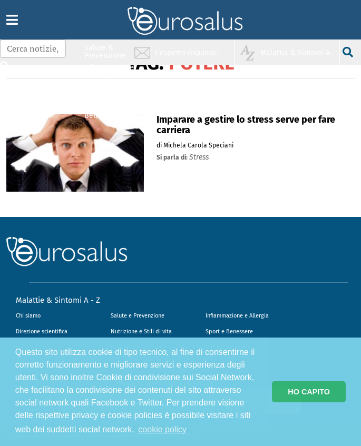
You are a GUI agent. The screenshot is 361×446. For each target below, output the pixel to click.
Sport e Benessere (229, 331)
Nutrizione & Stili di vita (105, 91)
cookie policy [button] (162, 429)
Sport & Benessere (102, 111)
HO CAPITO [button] (309, 392)
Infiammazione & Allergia (108, 71)
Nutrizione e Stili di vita (141, 331)
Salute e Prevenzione (137, 315)
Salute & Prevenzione (104, 51)
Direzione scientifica (41, 331)
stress (199, 157)
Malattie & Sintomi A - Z (58, 300)
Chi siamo (28, 315)
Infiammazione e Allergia (237, 315)
